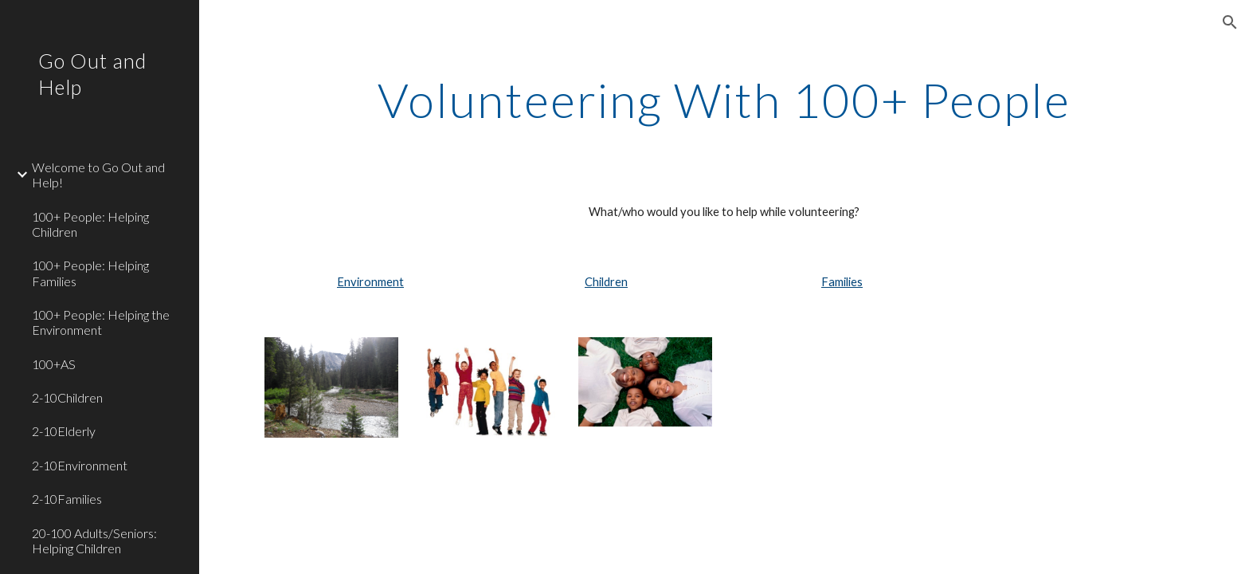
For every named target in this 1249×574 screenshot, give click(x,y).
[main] (724, 99)
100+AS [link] (54, 364)
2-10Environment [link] (79, 465)
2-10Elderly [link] (64, 430)
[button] (1230, 22)
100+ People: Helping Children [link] (90, 224)
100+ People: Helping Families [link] (90, 273)
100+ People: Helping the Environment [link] (101, 322)
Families (842, 282)
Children (606, 282)
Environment (370, 282)
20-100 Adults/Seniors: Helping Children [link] (94, 540)
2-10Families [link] (67, 498)
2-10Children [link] (67, 397)
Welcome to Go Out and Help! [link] (98, 174)
